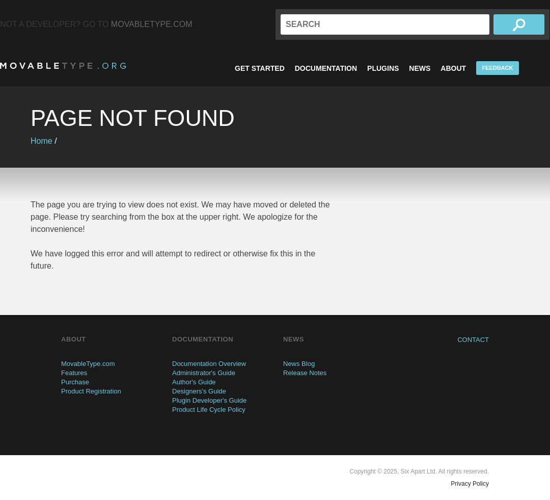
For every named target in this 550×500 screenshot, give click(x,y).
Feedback (497, 68)
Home (41, 141)
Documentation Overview (209, 363)
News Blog (299, 363)
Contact (473, 340)
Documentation (326, 68)
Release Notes (304, 373)
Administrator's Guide (203, 373)
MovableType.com (152, 24)
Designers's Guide (199, 391)
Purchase (75, 382)
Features (74, 373)
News (419, 68)
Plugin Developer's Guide (209, 400)
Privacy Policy (470, 483)
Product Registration (91, 391)
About (453, 68)
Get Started (260, 68)
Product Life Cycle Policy (208, 409)
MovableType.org (63, 65)
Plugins (383, 68)
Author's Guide (194, 382)
